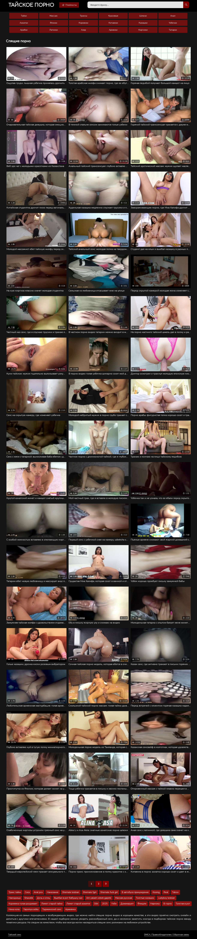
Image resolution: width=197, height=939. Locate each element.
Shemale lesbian (70, 892)
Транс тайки (15, 892)
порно (31, 5)
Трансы (83, 15)
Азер (83, 29)
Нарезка (154, 903)
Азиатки (24, 22)
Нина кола (14, 909)
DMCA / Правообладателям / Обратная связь (166, 934)
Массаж (53, 15)
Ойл (96, 903)
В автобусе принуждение (135, 892)
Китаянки (113, 22)
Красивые (113, 15)
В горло (167, 903)
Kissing (156, 892)
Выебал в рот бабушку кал (68, 897)
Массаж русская (123, 897)
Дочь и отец (43, 897)
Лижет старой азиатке (78, 903)
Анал (172, 15)
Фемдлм (142, 903)
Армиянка (70, 909)
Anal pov (38, 892)
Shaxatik (28, 897)
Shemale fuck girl (109, 892)
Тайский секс (14, 934)
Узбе (114, 903)
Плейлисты (69, 5)
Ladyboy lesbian (166, 897)
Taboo (175, 892)
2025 (104, 903)
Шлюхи (143, 15)
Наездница (15, 897)
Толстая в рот (183, 903)
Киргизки (143, 29)
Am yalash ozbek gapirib (98, 897)
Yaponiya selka (30, 909)
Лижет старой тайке (52, 903)
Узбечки (173, 22)
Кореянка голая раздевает (23, 903)
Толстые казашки (145, 897)
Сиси (27, 892)
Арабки (23, 29)
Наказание (52, 892)
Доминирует (127, 903)
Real (166, 892)
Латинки (53, 29)
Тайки (24, 15)
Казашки (143, 22)
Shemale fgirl (89, 892)
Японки (53, 22)
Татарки (173, 29)
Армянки (113, 29)
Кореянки (83, 22)
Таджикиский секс (51, 909)
